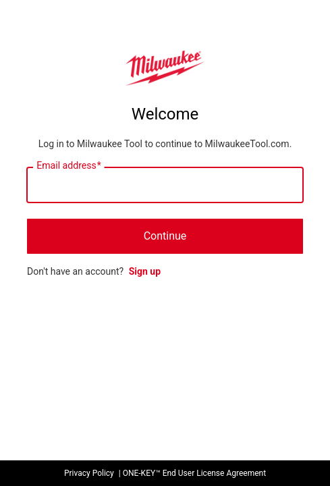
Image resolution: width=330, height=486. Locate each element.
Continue (165, 236)
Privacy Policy (89, 473)
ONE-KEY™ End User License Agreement (194, 473)
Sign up (145, 271)
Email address (68, 166)
